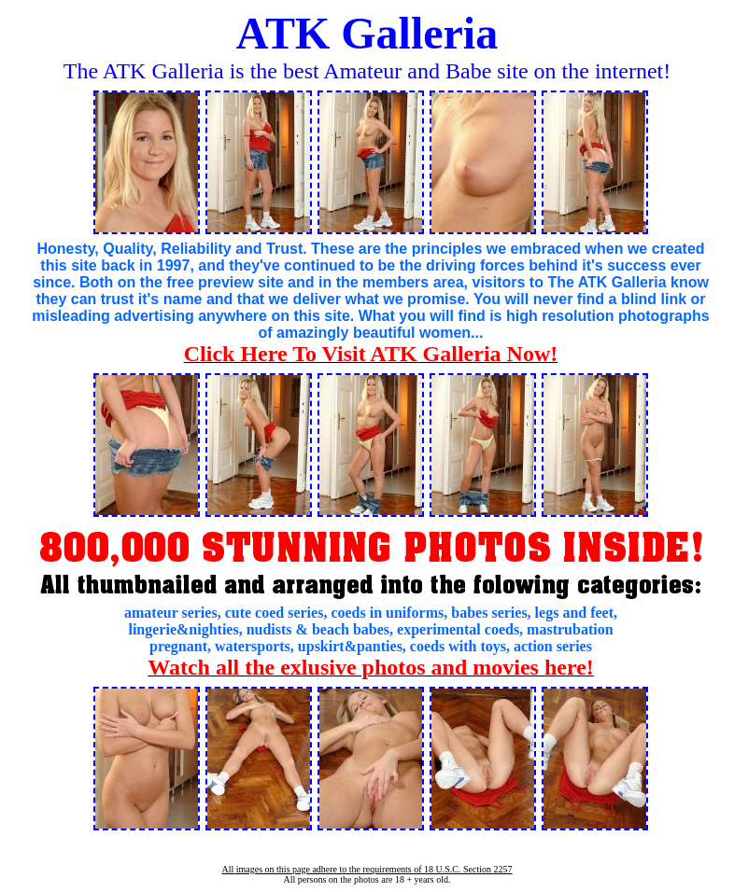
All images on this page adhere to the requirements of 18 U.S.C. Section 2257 (366, 869)
